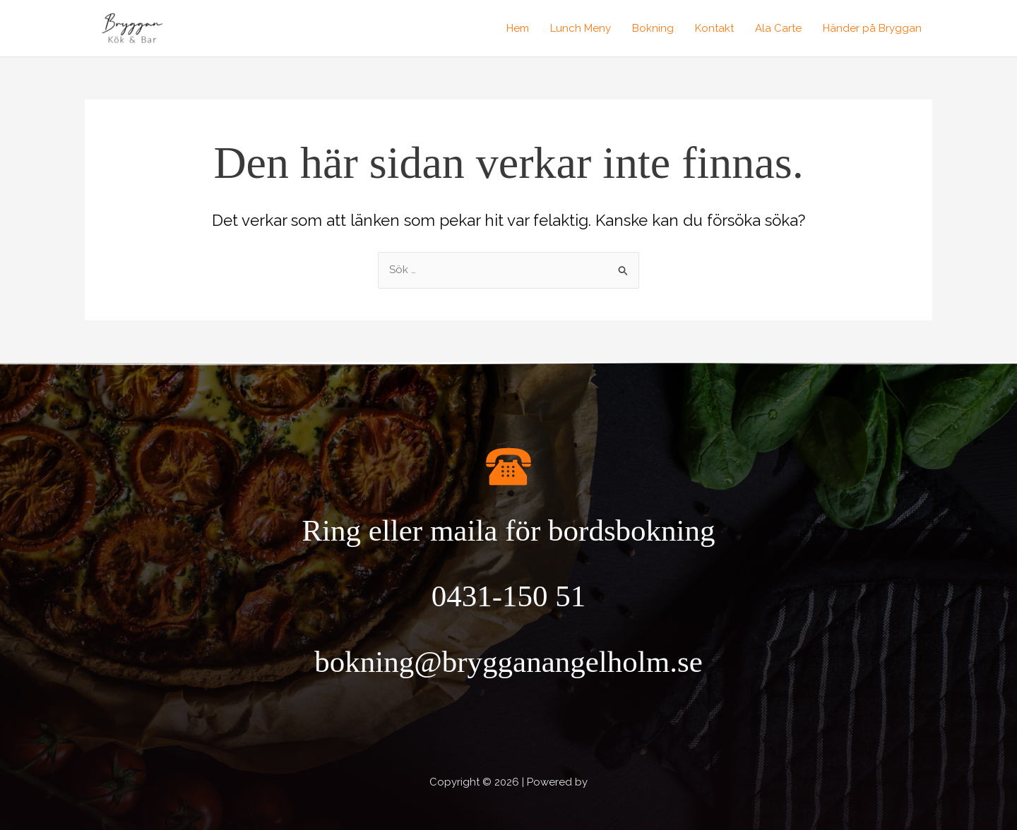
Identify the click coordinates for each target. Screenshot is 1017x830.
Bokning (653, 28)
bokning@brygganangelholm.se (508, 661)
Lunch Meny (580, 28)
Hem (517, 28)
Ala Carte (778, 28)
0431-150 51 (509, 596)
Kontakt (714, 28)
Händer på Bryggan (872, 28)
